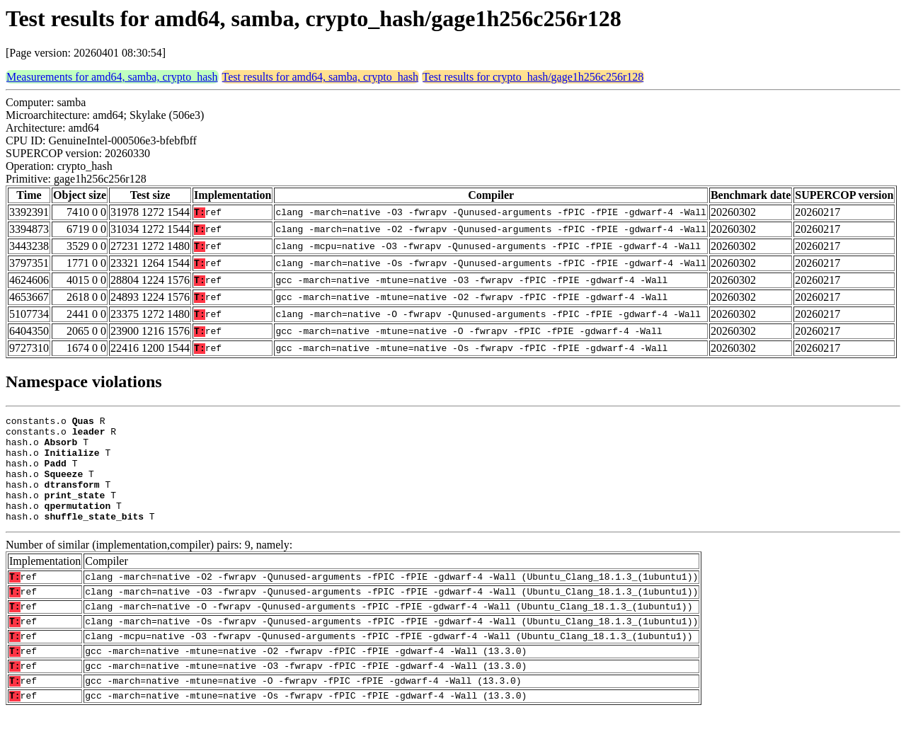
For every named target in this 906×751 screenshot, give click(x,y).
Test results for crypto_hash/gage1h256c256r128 (533, 77)
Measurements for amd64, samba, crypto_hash (112, 77)
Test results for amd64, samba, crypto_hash (320, 77)
